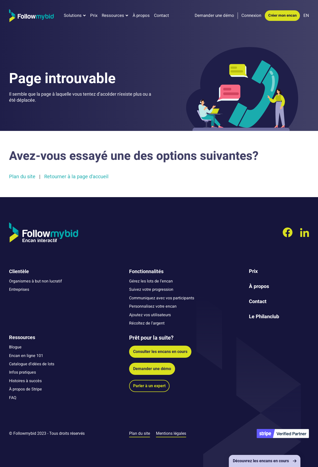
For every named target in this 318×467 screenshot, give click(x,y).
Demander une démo (152, 368)
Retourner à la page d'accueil (76, 176)
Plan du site (22, 176)
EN (306, 15)
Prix (93, 15)
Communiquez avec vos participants (161, 298)
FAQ (12, 398)
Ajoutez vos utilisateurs (150, 315)
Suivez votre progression (151, 289)
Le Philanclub (264, 316)
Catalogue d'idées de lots (31, 364)
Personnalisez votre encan (153, 306)
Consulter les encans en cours (160, 351)
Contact (161, 15)
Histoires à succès (25, 381)
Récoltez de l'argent (147, 323)
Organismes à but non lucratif (35, 281)
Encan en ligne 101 (26, 356)
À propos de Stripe (25, 389)
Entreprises (19, 289)
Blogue (15, 347)
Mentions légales (171, 433)
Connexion (251, 15)
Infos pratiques (22, 372)
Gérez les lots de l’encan (151, 281)
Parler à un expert (149, 385)
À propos (141, 15)
